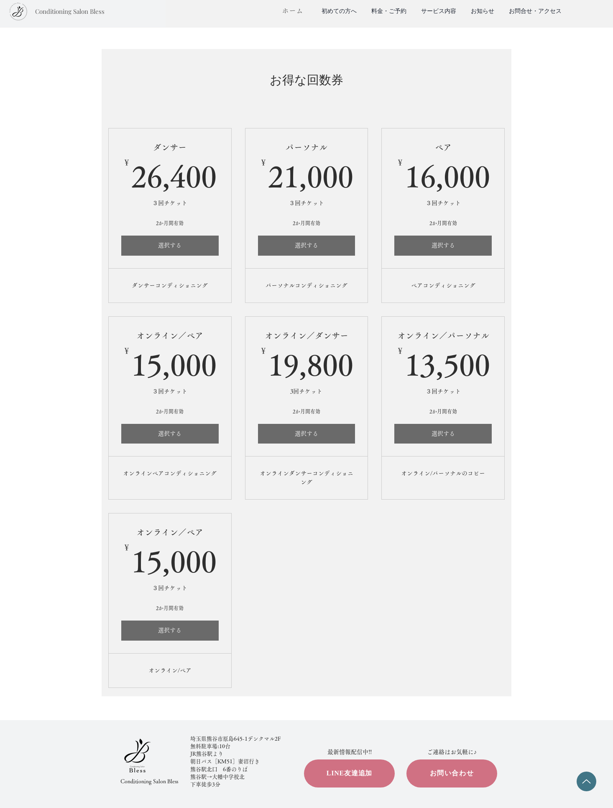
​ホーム (292, 10)
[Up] (586, 781)
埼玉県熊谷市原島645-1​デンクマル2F (235, 738)
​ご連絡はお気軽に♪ (452, 752)
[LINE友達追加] (349, 773)
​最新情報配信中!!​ (349, 752)
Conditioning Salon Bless (149, 781)
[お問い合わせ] (451, 773)
